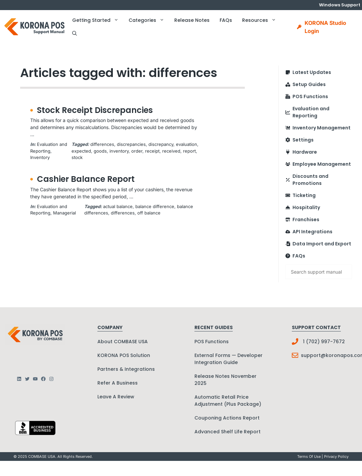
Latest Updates (311, 72)
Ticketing (304, 195)
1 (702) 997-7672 (324, 341)
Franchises (305, 219)
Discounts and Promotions (310, 180)
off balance (149, 212)
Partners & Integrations (126, 369)
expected (81, 151)
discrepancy (160, 144)
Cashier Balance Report (86, 179)
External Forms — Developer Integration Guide (228, 359)
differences (102, 144)
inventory (119, 151)
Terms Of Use (309, 456)
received (171, 151)
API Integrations (312, 231)
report (189, 151)
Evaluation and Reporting (310, 112)
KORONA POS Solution (123, 355)
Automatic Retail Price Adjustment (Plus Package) (227, 400)
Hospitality (306, 207)
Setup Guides (309, 84)
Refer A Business (117, 383)
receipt (152, 151)
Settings (303, 139)
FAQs (226, 20)
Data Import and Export (321, 243)
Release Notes (192, 20)
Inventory (40, 157)
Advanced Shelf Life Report (227, 431)
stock (77, 157)
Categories (149, 20)
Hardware (304, 152)
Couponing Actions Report (227, 417)
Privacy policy (336, 456)
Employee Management (321, 164)
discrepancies (131, 144)
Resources (261, 20)
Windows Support (339, 5)
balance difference (154, 206)
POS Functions (310, 96)
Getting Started (98, 20)
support (311, 355)
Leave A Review (115, 396)
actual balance (118, 206)
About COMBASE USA (122, 341)
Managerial (64, 212)
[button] (74, 33)
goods (100, 151)
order (136, 151)
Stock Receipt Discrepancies (95, 110)
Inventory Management (321, 127)
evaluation (186, 144)
